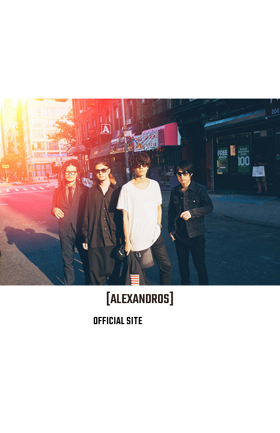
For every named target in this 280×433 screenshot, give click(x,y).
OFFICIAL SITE (115, 322)
